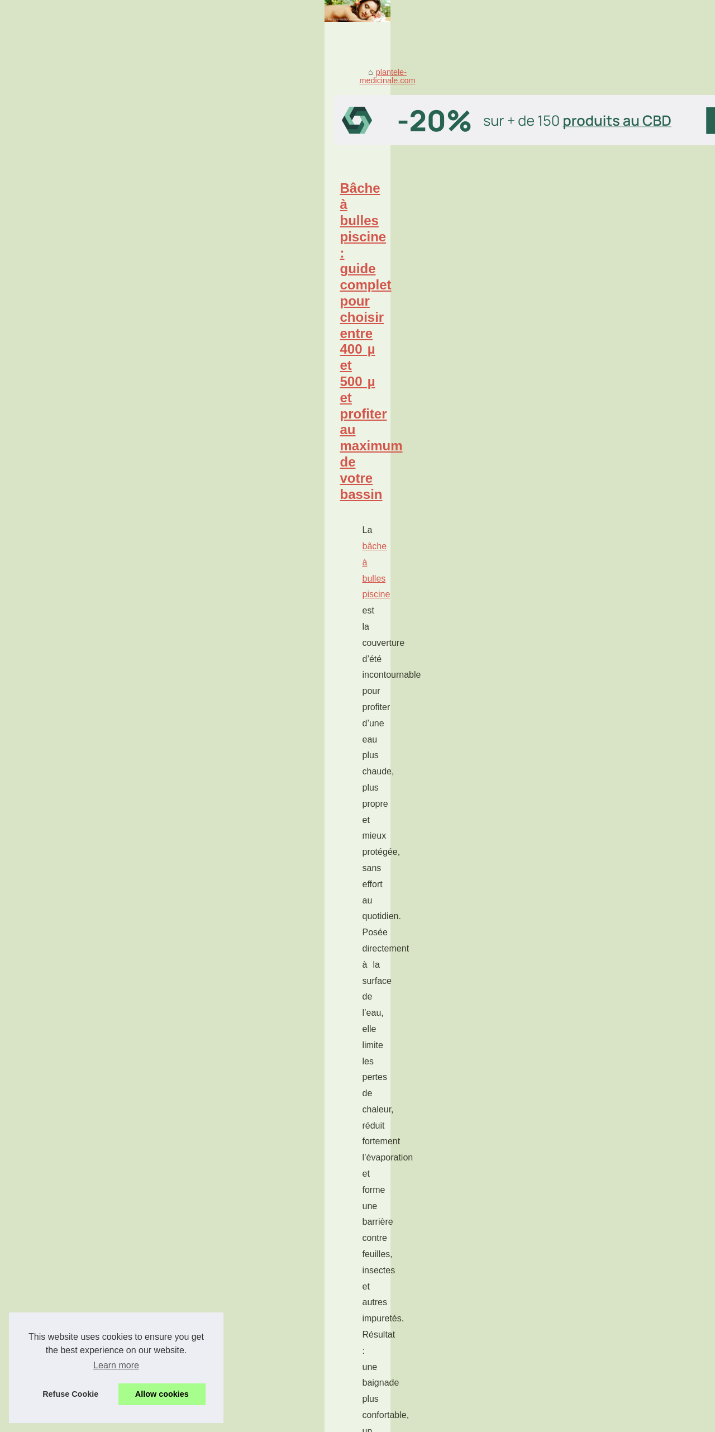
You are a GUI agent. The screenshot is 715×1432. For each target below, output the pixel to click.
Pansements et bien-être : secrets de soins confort (189, 1021)
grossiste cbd (76, 919)
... (259, 455)
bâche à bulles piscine (107, 407)
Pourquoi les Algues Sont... (587, 956)
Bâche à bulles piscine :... (584, 736)
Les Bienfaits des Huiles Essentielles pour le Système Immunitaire (233, 1250)
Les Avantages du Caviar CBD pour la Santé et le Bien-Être (221, 1231)
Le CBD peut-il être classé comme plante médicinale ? (211, 1327)
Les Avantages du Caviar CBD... (596, 846)
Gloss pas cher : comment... (589, 761)
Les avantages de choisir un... (592, 821)
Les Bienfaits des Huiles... (585, 871)
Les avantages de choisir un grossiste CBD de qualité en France (232, 866)
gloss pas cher (80, 764)
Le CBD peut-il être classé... (589, 981)
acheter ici (234, 1154)
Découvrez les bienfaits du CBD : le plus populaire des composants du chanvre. (257, 1308)
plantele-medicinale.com (98, 246)
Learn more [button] (116, 1365)
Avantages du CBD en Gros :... (594, 896)
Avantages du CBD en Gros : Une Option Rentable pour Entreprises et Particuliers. (262, 1289)
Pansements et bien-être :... (588, 651)
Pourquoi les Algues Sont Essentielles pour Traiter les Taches (224, 525)
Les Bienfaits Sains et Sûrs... (590, 676)
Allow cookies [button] (162, 1394)
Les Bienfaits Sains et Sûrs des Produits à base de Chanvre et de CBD (241, 1269)
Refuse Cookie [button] (70, 1394)
